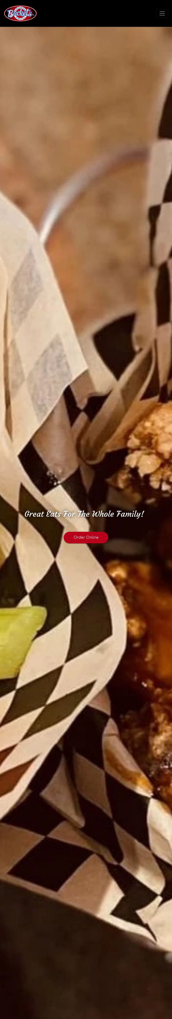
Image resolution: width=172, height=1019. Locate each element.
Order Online (86, 538)
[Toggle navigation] (162, 13)
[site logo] (20, 13)
